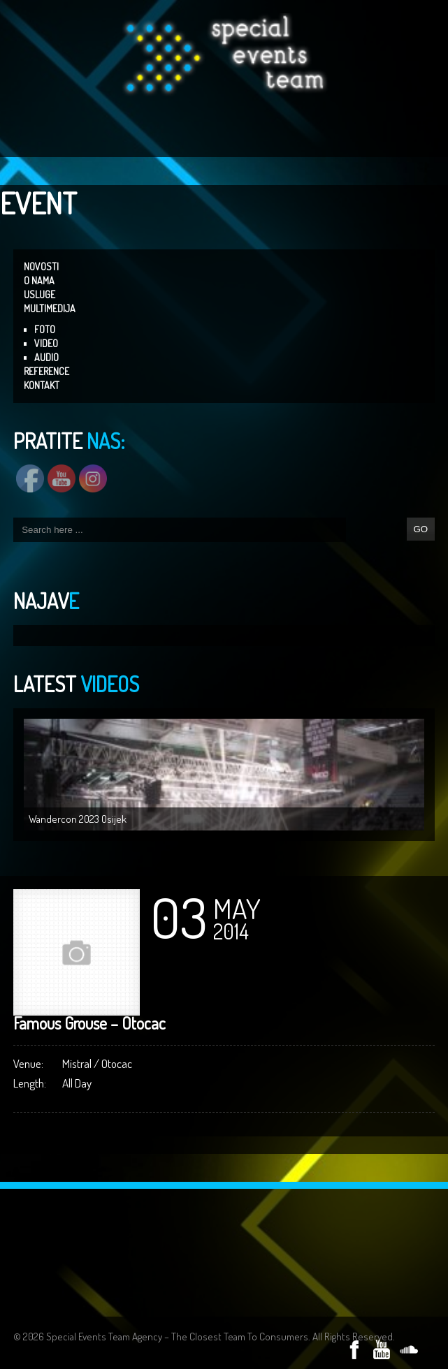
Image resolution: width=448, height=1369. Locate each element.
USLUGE (39, 294)
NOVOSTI (41, 266)
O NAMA (39, 280)
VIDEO (46, 343)
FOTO (44, 329)
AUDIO (46, 357)
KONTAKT (41, 385)
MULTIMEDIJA (49, 308)
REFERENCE (46, 371)
